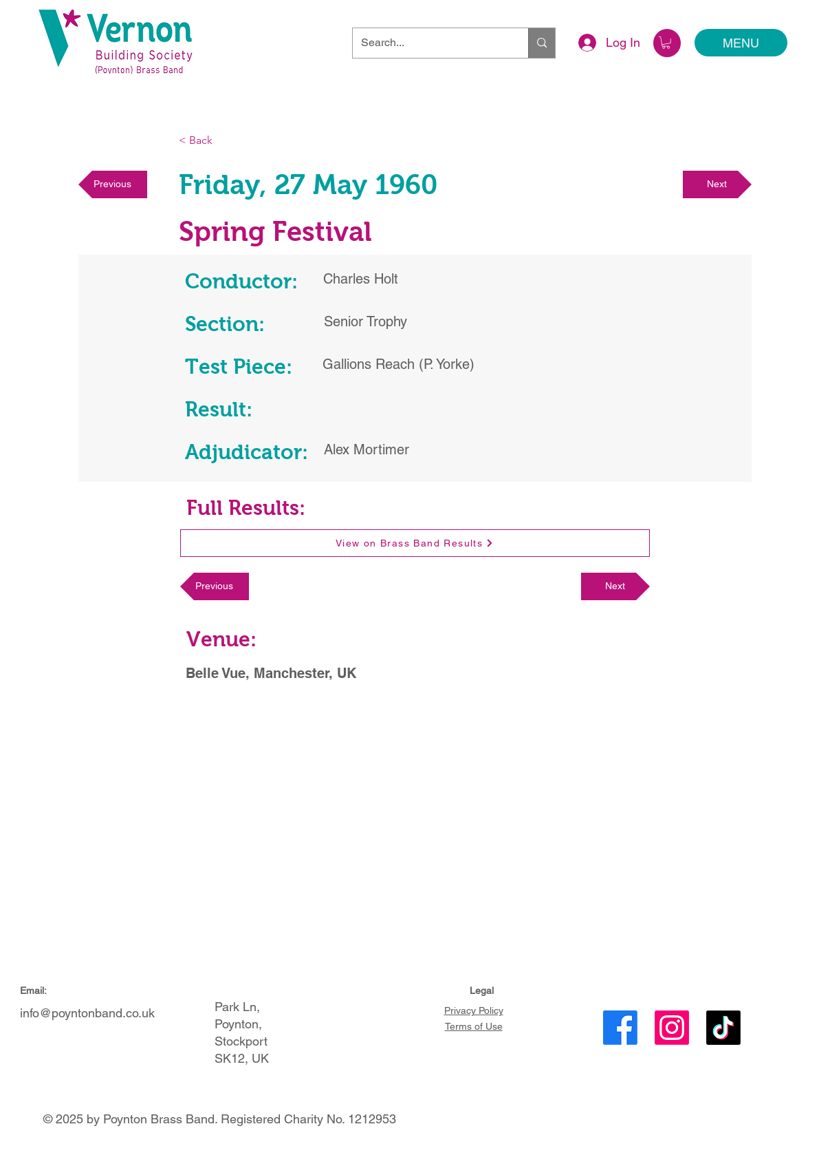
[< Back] (224, 141)
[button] (666, 42)
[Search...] (430, 43)
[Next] (717, 184)
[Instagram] (672, 1027)
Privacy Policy (473, 1010)
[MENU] (741, 42)
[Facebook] (620, 1027)
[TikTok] (723, 1027)
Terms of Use (474, 1026)
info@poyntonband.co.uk (87, 1013)
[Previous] (112, 184)
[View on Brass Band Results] (415, 543)
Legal (482, 990)
